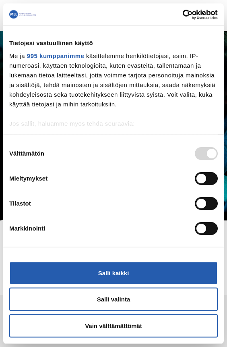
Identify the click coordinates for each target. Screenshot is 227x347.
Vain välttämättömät (113, 325)
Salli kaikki (113, 272)
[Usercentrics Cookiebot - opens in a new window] (182, 14)
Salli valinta (113, 299)
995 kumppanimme (56, 55)
